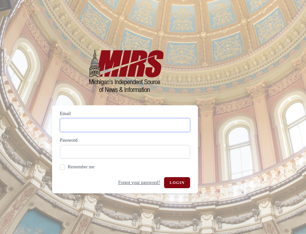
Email (65, 113)
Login (177, 182)
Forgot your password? (139, 182)
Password (68, 140)
